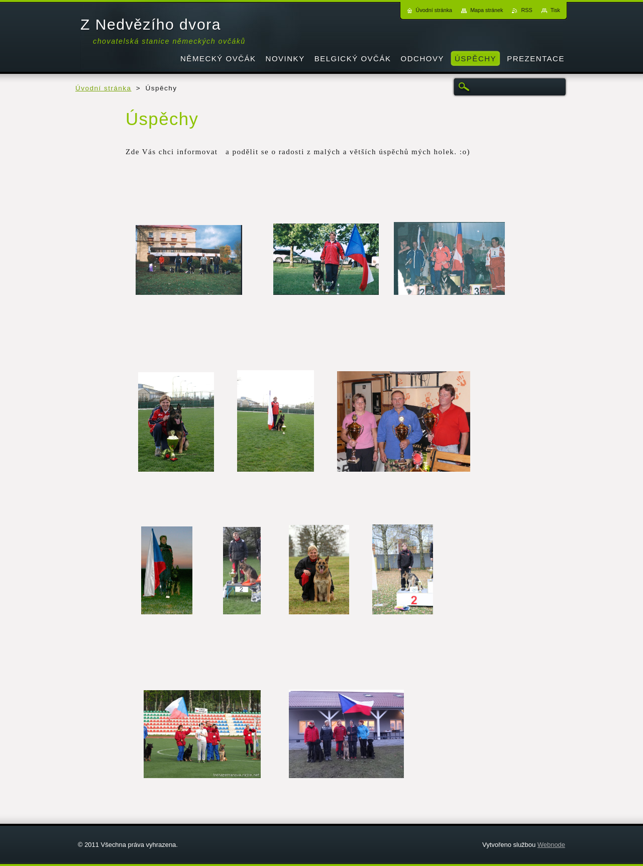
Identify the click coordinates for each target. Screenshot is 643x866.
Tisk (555, 10)
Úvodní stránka (103, 88)
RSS (526, 10)
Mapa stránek (486, 10)
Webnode (551, 844)
